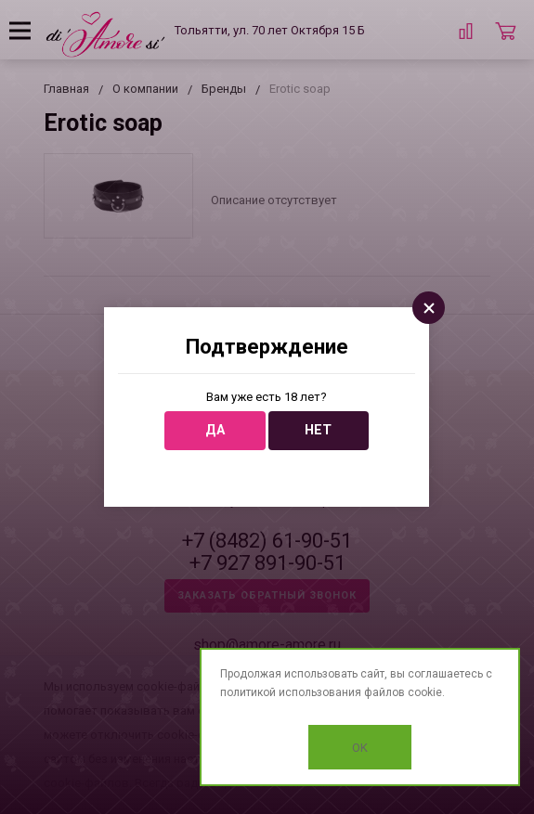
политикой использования (290, 692)
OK (360, 748)
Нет (318, 430)
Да (215, 430)
